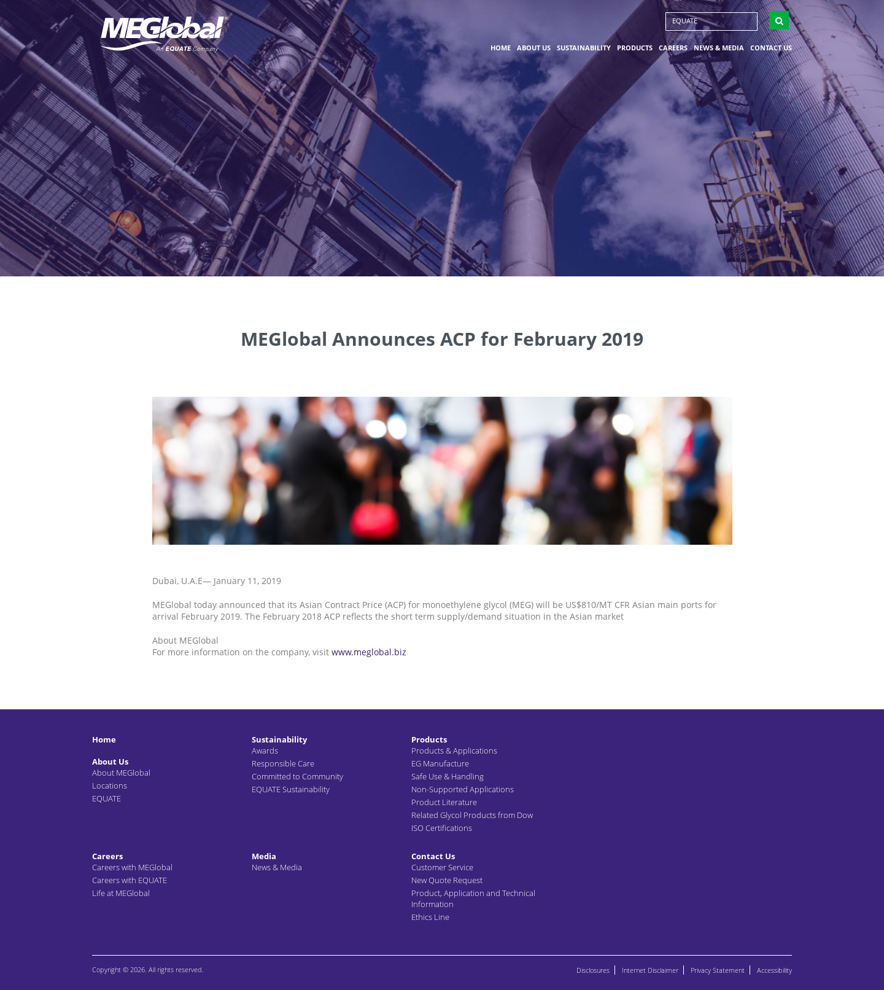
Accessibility (774, 970)
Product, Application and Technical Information (473, 898)
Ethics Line (430, 916)
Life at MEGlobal (121, 892)
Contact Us (771, 51)
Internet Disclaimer (650, 970)
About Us (534, 51)
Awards (265, 750)
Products (635, 51)
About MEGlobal (121, 772)
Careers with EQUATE (129, 880)
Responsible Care (283, 763)
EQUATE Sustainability (291, 789)
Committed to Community (297, 776)
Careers (673, 51)
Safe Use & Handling (447, 776)
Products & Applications (454, 750)
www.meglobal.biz (369, 652)
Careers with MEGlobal (132, 867)
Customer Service (442, 867)
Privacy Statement (718, 970)
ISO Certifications (441, 827)
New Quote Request (447, 880)
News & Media (719, 51)
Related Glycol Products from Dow (472, 814)
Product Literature (444, 802)
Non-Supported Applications (462, 789)
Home (500, 51)
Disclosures (593, 970)
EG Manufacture (440, 763)
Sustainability (584, 51)
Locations (109, 785)
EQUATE (684, 24)
